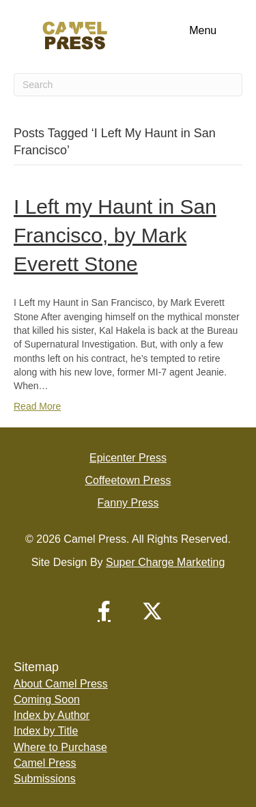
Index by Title (46, 731)
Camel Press (45, 763)
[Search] (128, 84)
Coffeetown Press (128, 480)
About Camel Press (61, 684)
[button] (104, 611)
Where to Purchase (60, 747)
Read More (37, 406)
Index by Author (51, 715)
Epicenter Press (128, 458)
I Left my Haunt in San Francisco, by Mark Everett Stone (115, 235)
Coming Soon (47, 699)
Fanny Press (128, 503)
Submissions (45, 778)
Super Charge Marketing (165, 562)
